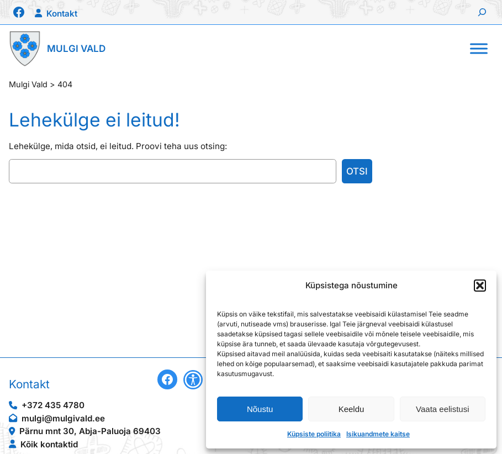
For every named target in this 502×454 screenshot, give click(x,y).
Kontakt (61, 13)
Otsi (357, 171)
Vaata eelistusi (442, 409)
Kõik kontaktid (49, 444)
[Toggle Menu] (479, 48)
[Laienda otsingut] (482, 12)
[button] (479, 285)
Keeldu (351, 409)
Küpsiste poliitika (314, 434)
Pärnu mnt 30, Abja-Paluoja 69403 (90, 431)
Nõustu (260, 409)
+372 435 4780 (53, 405)
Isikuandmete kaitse (378, 434)
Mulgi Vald (76, 48)
